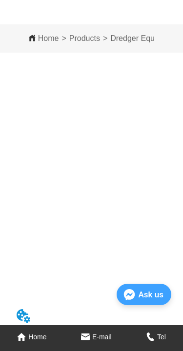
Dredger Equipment (144, 38)
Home (48, 38)
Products (84, 38)
